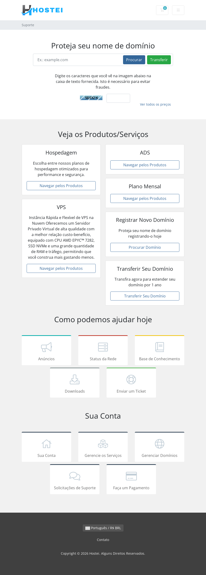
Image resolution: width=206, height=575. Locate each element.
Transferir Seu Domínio (145, 296)
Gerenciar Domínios (159, 447)
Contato (103, 539)
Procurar (134, 59)
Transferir (159, 59)
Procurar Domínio (145, 247)
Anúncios (46, 351)
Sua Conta (46, 447)
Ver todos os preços (155, 104)
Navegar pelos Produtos (61, 185)
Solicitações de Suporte (74, 480)
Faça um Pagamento (131, 480)
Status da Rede (103, 351)
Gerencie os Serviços (103, 447)
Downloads (74, 383)
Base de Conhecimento (159, 351)
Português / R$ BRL (103, 528)
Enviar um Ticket (131, 383)
